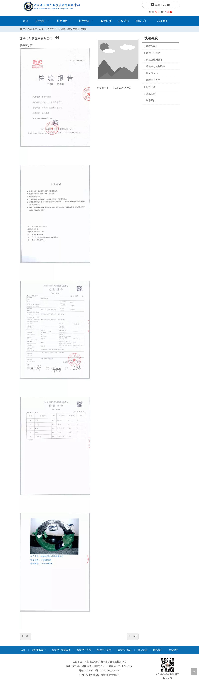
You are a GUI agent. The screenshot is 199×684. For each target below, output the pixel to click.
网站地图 (173, 650)
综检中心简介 (39, 650)
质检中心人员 (153, 80)
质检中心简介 (153, 53)
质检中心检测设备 (155, 66)
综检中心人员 (84, 650)
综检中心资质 (104, 650)
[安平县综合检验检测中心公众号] (167, 665)
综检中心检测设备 (61, 650)
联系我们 (150, 100)
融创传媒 (94, 675)
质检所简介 (152, 46)
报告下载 (150, 87)
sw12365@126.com (110, 670)
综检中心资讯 (124, 650)
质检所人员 (152, 73)
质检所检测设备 (154, 59)
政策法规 (150, 93)
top (194, 671)
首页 (23, 650)
